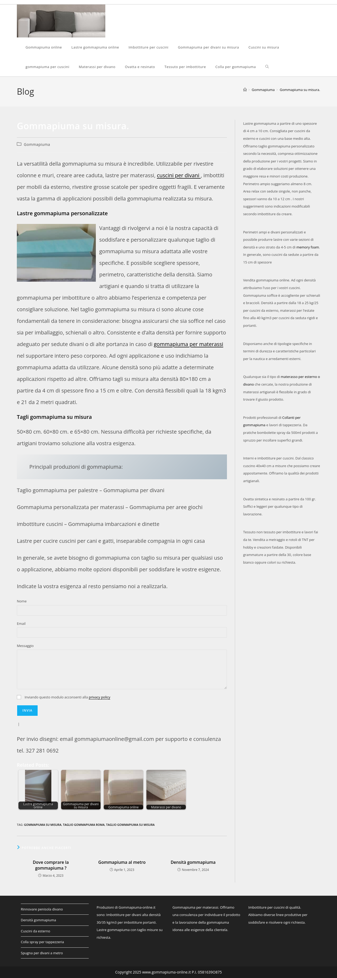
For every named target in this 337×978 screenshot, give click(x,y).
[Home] (245, 89)
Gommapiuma (37, 144)
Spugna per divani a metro (42, 953)
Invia (27, 710)
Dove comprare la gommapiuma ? (51, 865)
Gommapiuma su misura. (300, 89)
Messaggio (25, 645)
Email (21, 623)
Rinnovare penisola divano (42, 909)
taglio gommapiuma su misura (130, 825)
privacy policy (99, 697)
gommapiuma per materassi (188, 344)
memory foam (307, 247)
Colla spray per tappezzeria (42, 941)
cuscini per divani (179, 175)
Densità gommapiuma (193, 862)
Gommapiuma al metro (122, 862)
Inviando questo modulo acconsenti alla (63, 697)
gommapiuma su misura (42, 825)
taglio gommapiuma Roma (84, 825)
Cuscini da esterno (35, 931)
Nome (22, 601)
